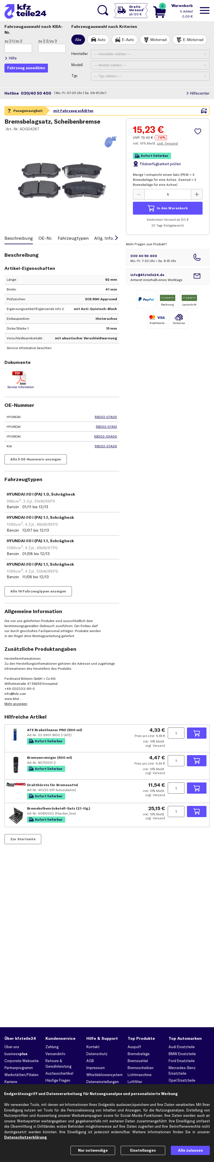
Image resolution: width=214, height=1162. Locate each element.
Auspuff (134, 1047)
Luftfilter (135, 1081)
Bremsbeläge (139, 1053)
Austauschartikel (59, 1073)
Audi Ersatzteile (182, 1047)
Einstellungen (143, 1150)
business (16, 1053)
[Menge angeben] (176, 760)
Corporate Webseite (21, 1060)
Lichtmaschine (140, 1074)
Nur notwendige (93, 1150)
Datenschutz (97, 1053)
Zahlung (52, 1047)
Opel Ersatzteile (182, 1080)
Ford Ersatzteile (182, 1060)
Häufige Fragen (57, 1080)
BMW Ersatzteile (182, 1053)
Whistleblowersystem (104, 1074)
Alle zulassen (190, 1150)
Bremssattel (138, 1060)
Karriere (10, 1081)
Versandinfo (55, 1053)
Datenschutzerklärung (25, 1137)
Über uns (11, 1047)
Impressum (95, 1067)
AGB (90, 1060)
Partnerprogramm (18, 1067)
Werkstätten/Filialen (21, 1074)
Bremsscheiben (141, 1067)
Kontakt (92, 1047)
